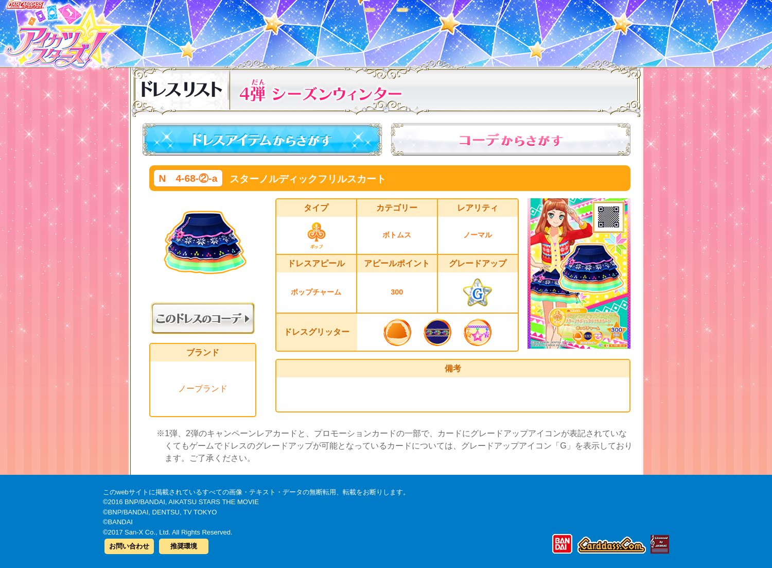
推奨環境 (183, 546)
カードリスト (320, 30)
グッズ (451, 30)
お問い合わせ (129, 546)
